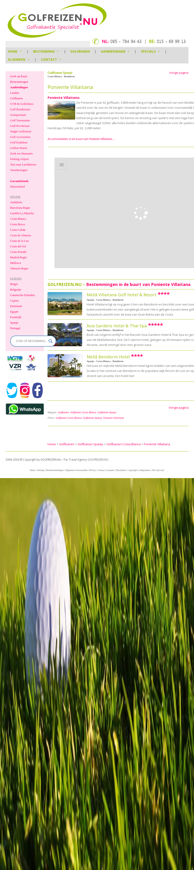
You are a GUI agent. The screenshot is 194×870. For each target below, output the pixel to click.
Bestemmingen (19, 81)
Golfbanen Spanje (106, 412)
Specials (150, 51)
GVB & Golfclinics (22, 104)
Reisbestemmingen (55, 470)
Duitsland (16, 306)
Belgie (14, 284)
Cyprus (14, 300)
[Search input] (31, 341)
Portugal (15, 328)
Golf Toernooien (20, 120)
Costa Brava (17, 224)
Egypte (14, 311)
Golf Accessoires (20, 137)
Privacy (92, 470)
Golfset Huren (18, 148)
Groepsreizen (18, 115)
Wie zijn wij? (158, 470)
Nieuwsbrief (17, 186)
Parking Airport (19, 159)
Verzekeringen (18, 170)
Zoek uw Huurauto (21, 153)
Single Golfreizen (20, 131)
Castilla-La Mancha (22, 213)
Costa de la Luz (19, 240)
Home (32, 470)
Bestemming (46, 51)
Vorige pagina (178, 72)
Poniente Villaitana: (64, 97)
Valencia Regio (19, 268)
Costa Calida (18, 229)
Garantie (110, 470)
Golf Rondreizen (20, 109)
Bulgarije (15, 289)
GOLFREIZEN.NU (98, 460)
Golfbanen (80, 51)
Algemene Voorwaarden (76, 470)
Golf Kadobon (18, 142)
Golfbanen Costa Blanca (83, 412)
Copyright (132, 470)
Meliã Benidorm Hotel (108, 356)
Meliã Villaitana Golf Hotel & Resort (122, 294)
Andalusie (16, 202)
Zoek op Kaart (18, 76)
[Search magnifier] (50, 341)
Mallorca (15, 263)
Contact (51, 59)
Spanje (14, 322)
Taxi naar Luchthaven (23, 164)
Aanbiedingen (115, 51)
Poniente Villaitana (113, 417)
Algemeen (19, 59)
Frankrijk (15, 317)
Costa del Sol (18, 246)
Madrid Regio (18, 257)
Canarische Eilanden (22, 295)
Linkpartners (144, 470)
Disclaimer (121, 470)
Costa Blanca (18, 218)
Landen (14, 92)
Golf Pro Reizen (19, 126)
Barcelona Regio (20, 207)
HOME (15, 51)
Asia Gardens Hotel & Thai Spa (117, 325)
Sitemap (41, 470)
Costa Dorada (18, 252)
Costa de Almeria (20, 235)
